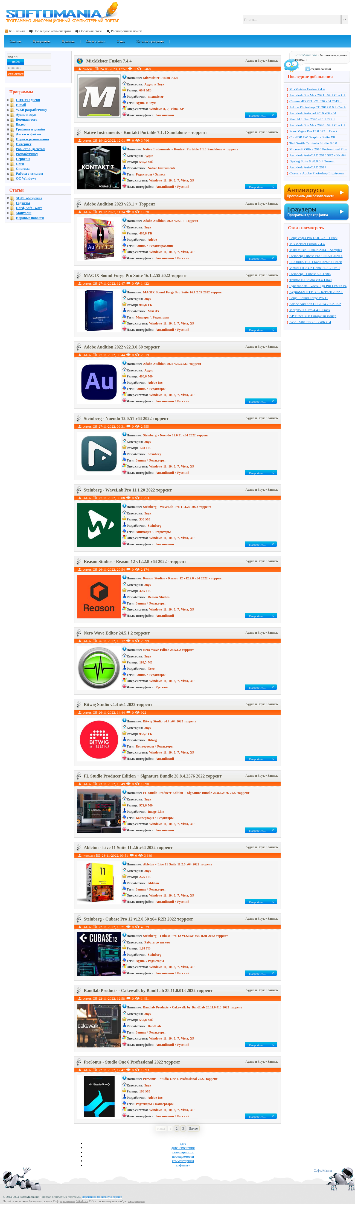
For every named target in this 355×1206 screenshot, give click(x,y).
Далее (193, 1128)
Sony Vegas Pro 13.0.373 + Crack (313, 131)
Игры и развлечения (32, 139)
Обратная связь (90, 31)
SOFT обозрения (29, 198)
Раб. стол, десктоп (30, 149)
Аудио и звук (26, 114)
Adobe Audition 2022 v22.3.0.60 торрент (122, 347)
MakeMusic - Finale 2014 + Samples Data (315, 250)
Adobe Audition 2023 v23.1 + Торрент (119, 204)
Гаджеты (23, 203)
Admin (87, 140)
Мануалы (23, 213)
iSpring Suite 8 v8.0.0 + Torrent (311, 161)
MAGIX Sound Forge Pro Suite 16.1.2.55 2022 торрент (135, 275)
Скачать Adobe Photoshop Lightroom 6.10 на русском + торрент (316, 173)
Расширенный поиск (126, 31)
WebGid (88, 69)
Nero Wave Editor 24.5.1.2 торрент (117, 633)
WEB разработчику (31, 110)
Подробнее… (257, 115)
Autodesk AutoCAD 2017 (307, 167)
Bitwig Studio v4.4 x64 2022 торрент (118, 704)
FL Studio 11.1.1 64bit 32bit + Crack (315, 262)
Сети (20, 164)
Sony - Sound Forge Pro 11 (308, 298)
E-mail (21, 105)
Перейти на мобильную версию (102, 1196)
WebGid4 (89, 855)
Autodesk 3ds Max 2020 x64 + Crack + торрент (317, 125)
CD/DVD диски (28, 100)
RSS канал (17, 31)
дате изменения (182, 1148)
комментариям (183, 1161)
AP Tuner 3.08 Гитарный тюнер (312, 316)
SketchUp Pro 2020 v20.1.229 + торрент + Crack (312, 119)
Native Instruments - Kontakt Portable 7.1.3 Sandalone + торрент (145, 132)
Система (23, 168)
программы (67, 1201)
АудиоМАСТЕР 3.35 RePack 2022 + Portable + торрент (316, 292)
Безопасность (26, 119)
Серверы (23, 159)
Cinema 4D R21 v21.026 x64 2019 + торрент (315, 101)
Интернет (23, 144)
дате (183, 1143)
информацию (136, 1201)
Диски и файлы (28, 134)
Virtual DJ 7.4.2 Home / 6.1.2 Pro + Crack (314, 268)
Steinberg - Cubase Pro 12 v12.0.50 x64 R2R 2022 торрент (138, 919)
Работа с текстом (29, 173)
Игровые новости (30, 218)
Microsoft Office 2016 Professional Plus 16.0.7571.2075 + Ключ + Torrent (318, 149)
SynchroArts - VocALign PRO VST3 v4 (318, 286)
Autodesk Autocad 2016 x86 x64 (312, 113)
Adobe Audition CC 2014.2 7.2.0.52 (315, 304)
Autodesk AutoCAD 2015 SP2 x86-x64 (317, 155)
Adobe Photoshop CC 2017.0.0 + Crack (317, 107)
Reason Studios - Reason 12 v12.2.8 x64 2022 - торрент (135, 561)
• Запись (272, 60)
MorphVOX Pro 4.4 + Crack (309, 310)
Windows (82, 1201)
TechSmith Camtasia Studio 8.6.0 (313, 143)
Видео (20, 124)
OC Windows (26, 178)
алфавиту (183, 1165)
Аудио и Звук (256, 60)
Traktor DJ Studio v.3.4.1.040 (310, 280)
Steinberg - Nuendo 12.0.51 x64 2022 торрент (126, 418)
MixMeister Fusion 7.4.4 (109, 61)
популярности (183, 1152)
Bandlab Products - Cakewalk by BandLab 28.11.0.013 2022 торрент (148, 990)
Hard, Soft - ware (29, 208)
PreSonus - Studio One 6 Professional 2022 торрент (132, 1062)
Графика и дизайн (30, 129)
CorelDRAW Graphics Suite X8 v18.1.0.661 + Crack (312, 137)
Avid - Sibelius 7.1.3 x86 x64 (310, 322)
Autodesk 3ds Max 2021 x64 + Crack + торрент (317, 95)
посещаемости (183, 1156)
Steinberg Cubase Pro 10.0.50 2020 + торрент (316, 256)
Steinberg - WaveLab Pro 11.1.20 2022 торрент (128, 490)
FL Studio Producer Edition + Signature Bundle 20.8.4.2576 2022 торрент (153, 776)
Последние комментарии (52, 31)
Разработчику (27, 154)
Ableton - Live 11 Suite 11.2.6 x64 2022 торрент (128, 847)
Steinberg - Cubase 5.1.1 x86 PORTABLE (310, 274)
